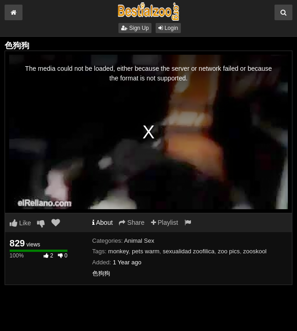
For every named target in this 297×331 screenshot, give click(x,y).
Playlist (164, 222)
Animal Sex (139, 240)
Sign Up (135, 28)
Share (131, 222)
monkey (118, 251)
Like (20, 223)
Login (168, 28)
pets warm (145, 251)
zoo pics (229, 251)
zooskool (254, 251)
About (102, 222)
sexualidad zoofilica (189, 251)
